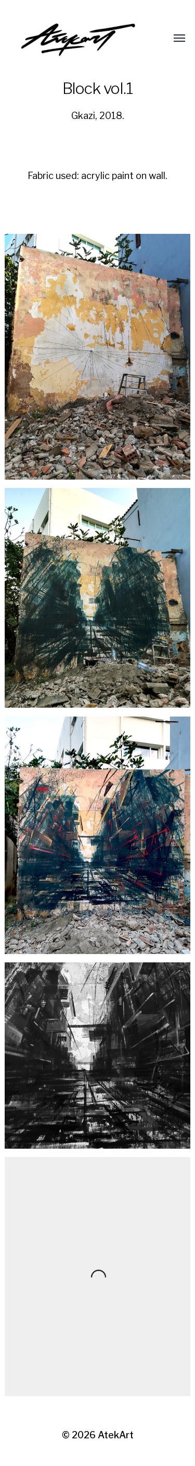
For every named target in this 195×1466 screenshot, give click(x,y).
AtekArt (116, 1434)
